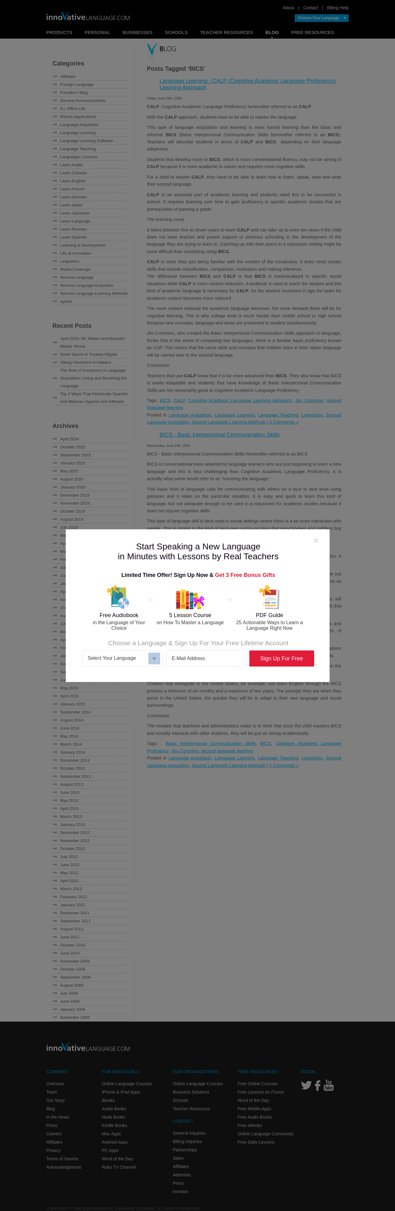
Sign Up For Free (281, 658)
